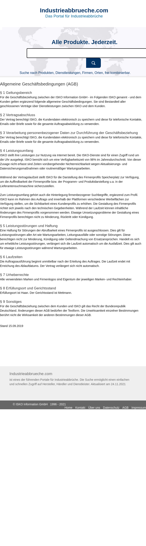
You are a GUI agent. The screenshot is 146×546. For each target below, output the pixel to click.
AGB (125, 407)
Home (68, 407)
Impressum (139, 407)
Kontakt (80, 407)
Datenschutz (111, 407)
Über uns (94, 407)
